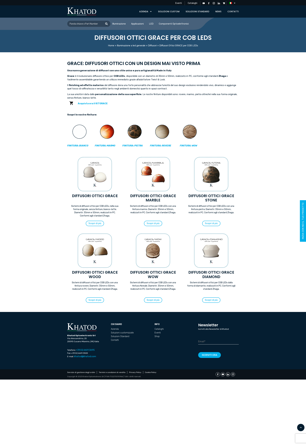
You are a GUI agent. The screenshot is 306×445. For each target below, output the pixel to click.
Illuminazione (119, 23)
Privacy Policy (135, 372)
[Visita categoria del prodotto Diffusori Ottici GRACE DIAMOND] (211, 264)
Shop (157, 336)
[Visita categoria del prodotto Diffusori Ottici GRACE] (94, 188)
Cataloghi (192, 3)
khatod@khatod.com (85, 356)
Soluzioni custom (168, 11)
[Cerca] (106, 24)
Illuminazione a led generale (131, 45)
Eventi (178, 3)
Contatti (233, 11)
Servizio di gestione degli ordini (81, 372)
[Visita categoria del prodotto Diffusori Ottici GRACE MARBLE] (153, 188)
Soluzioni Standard (197, 11)
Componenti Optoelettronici (174, 23)
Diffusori (152, 45)
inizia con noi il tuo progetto (303, 221)
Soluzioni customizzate (122, 332)
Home (111, 45)
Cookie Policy (151, 372)
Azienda (145, 11)
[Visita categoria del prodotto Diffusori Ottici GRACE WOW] (153, 264)
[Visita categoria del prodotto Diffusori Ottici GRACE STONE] (211, 188)
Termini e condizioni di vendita (112, 372)
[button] (95, 223)
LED (151, 23)
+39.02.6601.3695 (85, 350)
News (218, 11)
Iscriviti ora (209, 355)
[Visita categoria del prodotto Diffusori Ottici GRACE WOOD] (94, 264)
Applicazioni (137, 23)
